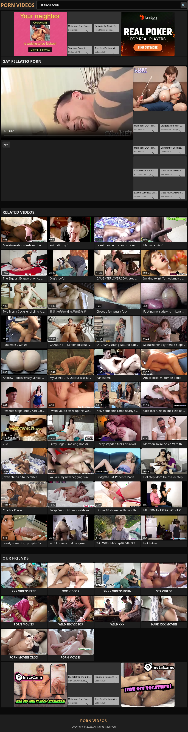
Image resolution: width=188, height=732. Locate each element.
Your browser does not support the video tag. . (67, 103)
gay (6, 144)
